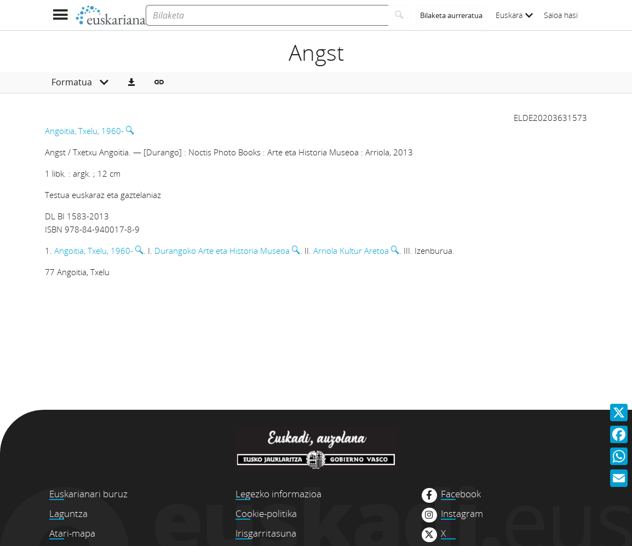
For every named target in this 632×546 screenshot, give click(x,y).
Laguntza (68, 513)
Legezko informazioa (278, 493)
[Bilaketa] (267, 15)
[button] (131, 82)
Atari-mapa (72, 533)
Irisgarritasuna (265, 533)
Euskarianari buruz (88, 493)
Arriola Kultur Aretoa (351, 250)
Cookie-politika (266, 513)
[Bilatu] (399, 15)
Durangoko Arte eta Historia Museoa (222, 250)
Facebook (461, 494)
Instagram (462, 513)
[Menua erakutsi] (60, 15)
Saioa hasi (561, 15)
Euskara (514, 15)
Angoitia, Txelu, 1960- (84, 130)
